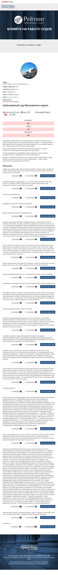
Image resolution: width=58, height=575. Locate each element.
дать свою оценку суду (47, 175)
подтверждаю (17, 176)
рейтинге (15, 112)
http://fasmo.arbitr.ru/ (12, 97)
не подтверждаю (31, 176)
